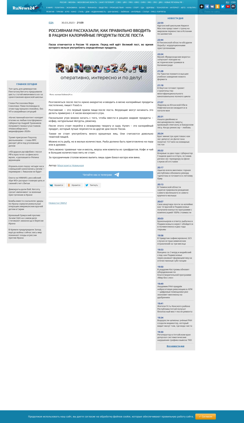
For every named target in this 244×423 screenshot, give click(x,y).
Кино (73, 12)
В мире (49, 8)
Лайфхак (125, 12)
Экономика (71, 8)
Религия (50, 12)
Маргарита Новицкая (70, 165)
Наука (128, 8)
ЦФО (125, 2)
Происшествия (117, 8)
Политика (59, 8)
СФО (155, 2)
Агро (67, 12)
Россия (63, 2)
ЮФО (136, 2)
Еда (142, 8)
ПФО (131, 2)
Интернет (174, 8)
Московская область (87, 2)
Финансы (92, 8)
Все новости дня (175, 346)
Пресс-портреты (158, 12)
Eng (233, 2)
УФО (149, 2)
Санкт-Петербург (106, 2)
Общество (103, 8)
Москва (71, 2)
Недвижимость (98, 12)
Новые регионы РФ (173, 2)
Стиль (81, 12)
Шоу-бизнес (113, 12)
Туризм (59, 12)
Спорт (136, 8)
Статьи (146, 12)
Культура (191, 8)
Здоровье (150, 8)
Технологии (162, 8)
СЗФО (118, 2)
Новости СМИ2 (58, 203)
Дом (87, 12)
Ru (227, 2)
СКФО (143, 2)
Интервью (136, 12)
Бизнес (82, 8)
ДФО (160, 2)
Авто (183, 8)
